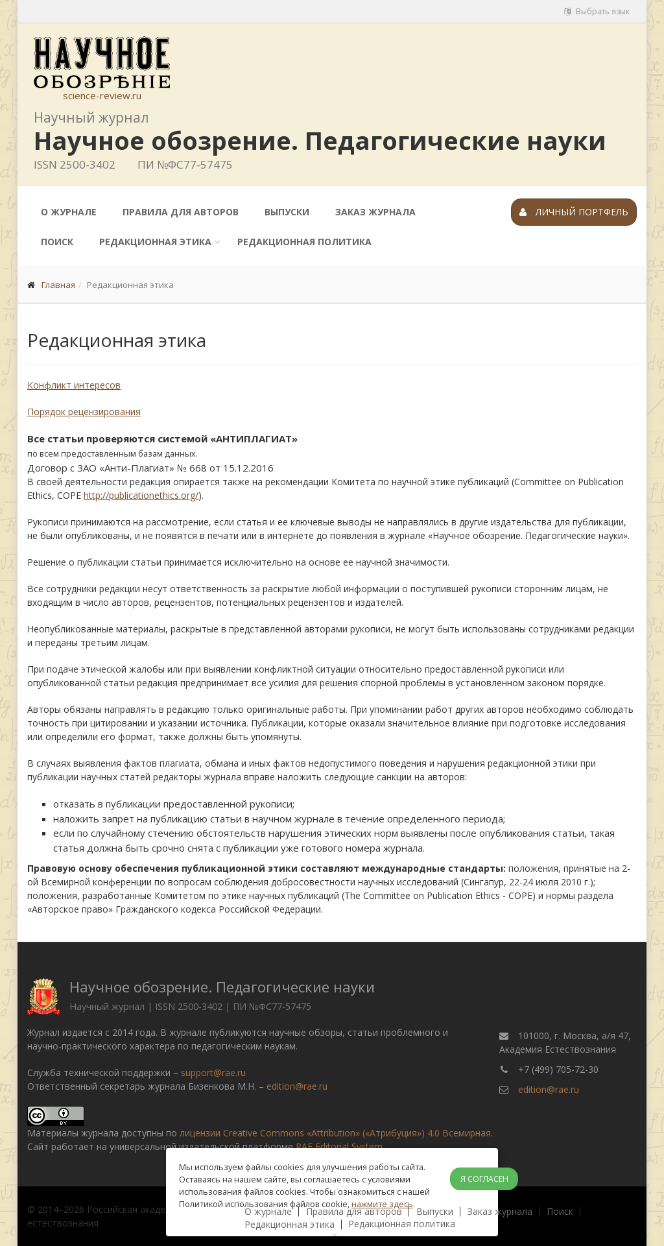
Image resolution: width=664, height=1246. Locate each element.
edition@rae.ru (297, 1086)
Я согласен (484, 1178)
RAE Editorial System (339, 1146)
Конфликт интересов (74, 385)
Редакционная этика (155, 241)
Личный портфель (573, 212)
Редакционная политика (304, 241)
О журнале (69, 212)
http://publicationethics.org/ (141, 495)
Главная (58, 285)
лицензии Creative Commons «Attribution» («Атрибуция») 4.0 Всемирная (335, 1133)
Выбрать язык (597, 11)
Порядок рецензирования (84, 411)
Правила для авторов (181, 212)
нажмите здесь (382, 1204)
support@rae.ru (213, 1072)
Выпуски (287, 212)
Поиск (57, 241)
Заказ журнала (375, 212)
